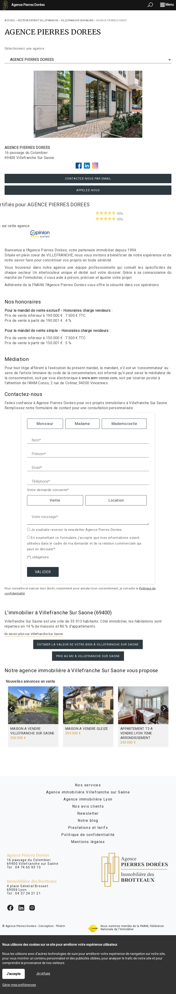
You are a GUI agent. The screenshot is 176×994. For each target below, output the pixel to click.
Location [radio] (116, 500)
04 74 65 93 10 (28, 867)
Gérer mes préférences (19, 985)
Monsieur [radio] (44, 424)
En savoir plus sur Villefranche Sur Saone (34, 634)
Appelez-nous (88, 190)
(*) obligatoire (38, 557)
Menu (167, 4)
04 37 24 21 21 (28, 893)
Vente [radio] (55, 500)
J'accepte (13, 974)
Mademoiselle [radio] (124, 424)
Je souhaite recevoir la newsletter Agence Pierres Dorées (76, 530)
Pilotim (60, 926)
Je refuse (43, 973)
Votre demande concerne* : (49, 490)
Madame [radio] (82, 424)
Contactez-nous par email (88, 178)
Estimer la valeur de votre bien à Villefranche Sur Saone (88, 644)
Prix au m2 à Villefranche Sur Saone (88, 656)
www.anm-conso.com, (100, 378)
